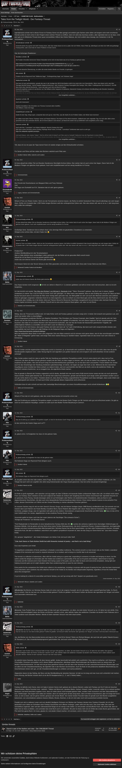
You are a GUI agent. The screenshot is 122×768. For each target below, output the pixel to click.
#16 (119, 587)
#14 (119, 469)
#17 (119, 607)
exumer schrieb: (21, 240)
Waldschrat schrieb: (22, 80)
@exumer (18, 610)
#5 (119, 215)
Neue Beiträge (5, 12)
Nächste (16, 25)
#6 (119, 236)
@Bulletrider (19, 590)
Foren (14, 9)
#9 (119, 346)
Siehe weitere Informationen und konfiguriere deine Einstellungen (23, 764)
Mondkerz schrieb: (21, 57)
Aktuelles (22, 9)
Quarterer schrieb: (21, 99)
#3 (119, 180)
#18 (119, 623)
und (26, 305)
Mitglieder (32, 9)
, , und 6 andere (31, 155)
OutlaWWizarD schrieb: (23, 112)
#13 (119, 450)
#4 (119, 197)
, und (29, 192)
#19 (119, 644)
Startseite (5, 9)
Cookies (22, 758)
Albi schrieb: (19, 73)
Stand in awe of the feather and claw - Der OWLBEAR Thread (30, 729)
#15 (119, 490)
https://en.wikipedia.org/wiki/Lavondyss (27, 131)
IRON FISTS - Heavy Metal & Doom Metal (33, 731)
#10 (119, 393)
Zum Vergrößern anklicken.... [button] (67, 95)
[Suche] (119, 9)
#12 (119, 430)
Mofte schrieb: (20, 647)
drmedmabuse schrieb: (23, 43)
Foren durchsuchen (17, 12)
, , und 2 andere (30, 582)
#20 (119, 684)
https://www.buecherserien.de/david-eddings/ (30, 331)
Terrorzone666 (112, 730)
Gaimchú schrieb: (21, 124)
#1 (119, 29)
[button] (26, 9)
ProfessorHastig (7, 22)
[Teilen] (116, 29)
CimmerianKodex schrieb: (23, 276)
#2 (119, 160)
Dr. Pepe (8, 731)
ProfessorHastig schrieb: (23, 219)
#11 (119, 413)
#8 (119, 310)
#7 (119, 272)
